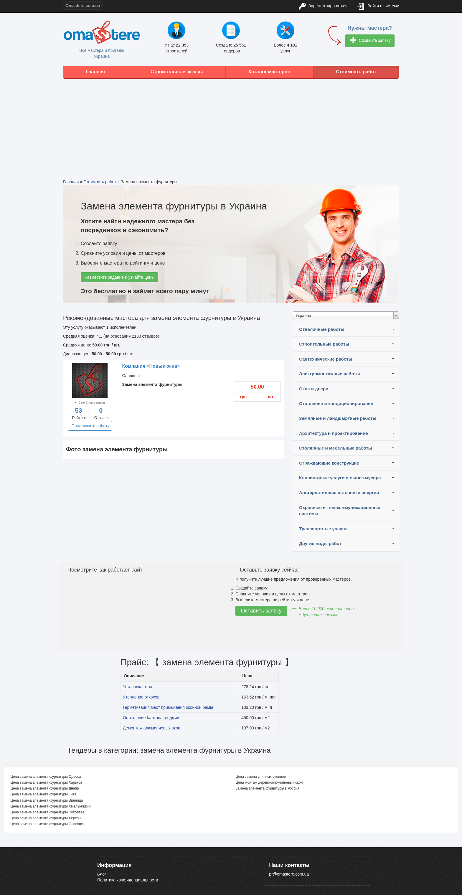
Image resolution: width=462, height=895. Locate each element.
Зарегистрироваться (323, 6)
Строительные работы (324, 343)
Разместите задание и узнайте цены (119, 277)
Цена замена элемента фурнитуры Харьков (46, 782)
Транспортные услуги (323, 528)
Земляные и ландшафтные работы (337, 418)
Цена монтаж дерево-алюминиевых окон (269, 782)
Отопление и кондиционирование (336, 403)
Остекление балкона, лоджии (151, 717)
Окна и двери (313, 388)
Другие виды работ (320, 543)
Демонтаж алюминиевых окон (151, 728)
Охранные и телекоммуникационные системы (339, 510)
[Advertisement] (231, 124)
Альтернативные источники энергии (339, 492)
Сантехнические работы (325, 358)
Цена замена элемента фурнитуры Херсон (45, 818)
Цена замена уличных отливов (260, 777)
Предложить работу (91, 425)
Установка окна (137, 686)
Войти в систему (378, 6)
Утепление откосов (141, 697)
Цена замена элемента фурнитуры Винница (46, 800)
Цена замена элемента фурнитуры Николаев (47, 812)
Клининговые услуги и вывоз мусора (340, 477)
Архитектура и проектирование (333, 433)
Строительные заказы (177, 71)
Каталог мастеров (269, 71)
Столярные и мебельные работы (335, 447)
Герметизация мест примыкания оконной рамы (168, 707)
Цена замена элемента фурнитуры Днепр (44, 788)
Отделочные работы (321, 329)
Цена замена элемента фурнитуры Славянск (47, 824)
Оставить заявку (261, 611)
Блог (101, 874)
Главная (95, 71)
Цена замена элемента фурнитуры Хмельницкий (50, 806)
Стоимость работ (356, 71)
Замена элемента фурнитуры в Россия (267, 788)
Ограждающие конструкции (329, 462)
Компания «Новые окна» (151, 366)
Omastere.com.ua (82, 5)
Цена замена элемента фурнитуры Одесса (45, 777)
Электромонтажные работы (329, 373)
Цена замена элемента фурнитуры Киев (43, 794)
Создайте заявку (370, 41)
